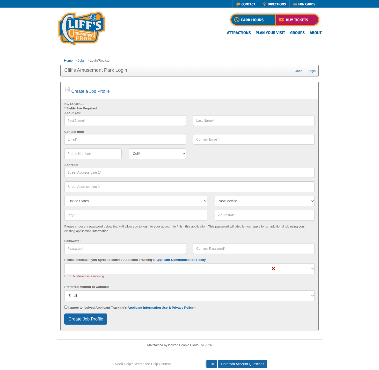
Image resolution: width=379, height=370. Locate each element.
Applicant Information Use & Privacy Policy (160, 307)
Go (212, 364)
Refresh (226, 345)
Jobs (81, 60)
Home (68, 60)
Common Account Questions (242, 364)
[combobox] (157, 153)
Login (312, 71)
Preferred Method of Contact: (86, 287)
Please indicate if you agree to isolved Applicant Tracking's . (135, 260)
